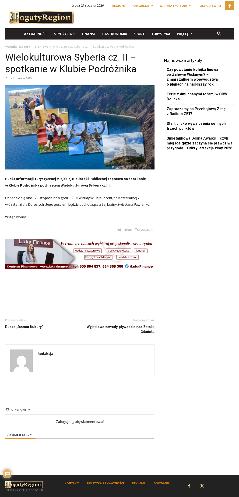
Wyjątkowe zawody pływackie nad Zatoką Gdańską (121, 329)
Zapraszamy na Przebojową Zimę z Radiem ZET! (196, 111)
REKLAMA (139, 483)
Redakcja (45, 353)
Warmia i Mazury (17, 47)
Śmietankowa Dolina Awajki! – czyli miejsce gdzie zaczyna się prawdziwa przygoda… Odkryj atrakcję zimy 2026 (199, 143)
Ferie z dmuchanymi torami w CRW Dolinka (197, 96)
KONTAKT (71, 483)
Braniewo (42, 47)
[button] (219, 34)
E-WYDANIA (162, 483)
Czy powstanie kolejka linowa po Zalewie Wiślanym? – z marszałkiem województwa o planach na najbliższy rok (192, 76)
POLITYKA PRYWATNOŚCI (105, 483)
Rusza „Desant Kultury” (24, 327)
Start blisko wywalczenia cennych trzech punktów (196, 126)
